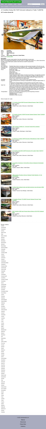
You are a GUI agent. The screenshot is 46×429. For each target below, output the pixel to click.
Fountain (3, 289)
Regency (3, 349)
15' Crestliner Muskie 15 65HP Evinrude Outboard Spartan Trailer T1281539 (28, 114)
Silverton (3, 371)
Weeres (2, 405)
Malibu (2, 324)
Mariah (2, 328)
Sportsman (3, 376)
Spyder (2, 378)
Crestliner (3, 277)
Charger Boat (4, 265)
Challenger (3, 260)
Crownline (3, 281)
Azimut (2, 230)
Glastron (3, 297)
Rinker (2, 351)
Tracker (2, 398)
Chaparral (3, 264)
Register (20, 4)
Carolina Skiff (4, 252)
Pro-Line (3, 343)
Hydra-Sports (4, 309)
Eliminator (3, 287)
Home (2, 4)
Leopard (3, 318)
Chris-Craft (3, 269)
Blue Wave (3, 245)
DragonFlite (3, 284)
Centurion (3, 257)
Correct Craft (4, 276)
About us (23, 419)
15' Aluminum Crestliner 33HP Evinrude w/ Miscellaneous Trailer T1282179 (28, 138)
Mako (2, 326)
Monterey (3, 334)
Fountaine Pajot (4, 291)
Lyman (2, 323)
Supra (2, 391)
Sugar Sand (3, 386)
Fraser (2, 294)
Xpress (2, 410)
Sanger (2, 353)
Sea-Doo (3, 361)
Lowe (2, 319)
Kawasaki (3, 314)
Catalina (3, 255)
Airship (2, 225)
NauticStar (3, 338)
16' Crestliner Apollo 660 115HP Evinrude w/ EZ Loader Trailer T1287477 (27, 151)
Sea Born (3, 359)
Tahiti (2, 393)
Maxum (2, 333)
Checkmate (3, 267)
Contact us (23, 426)
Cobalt (2, 272)
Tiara (2, 396)
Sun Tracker (3, 388)
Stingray (3, 383)
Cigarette (3, 271)
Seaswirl (3, 368)
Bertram (3, 244)
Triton (2, 400)
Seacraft (3, 366)
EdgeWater (3, 286)
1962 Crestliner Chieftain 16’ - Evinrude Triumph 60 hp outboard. (26, 126)
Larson (2, 316)
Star (2, 380)
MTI (2, 336)
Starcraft (3, 381)
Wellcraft (3, 406)
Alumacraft (3, 227)
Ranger (2, 346)
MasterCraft (3, 329)
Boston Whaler (4, 247)
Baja (2, 234)
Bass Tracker (4, 235)
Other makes (4, 341)
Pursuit (2, 344)
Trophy (2, 401)
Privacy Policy (23, 424)
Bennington (3, 242)
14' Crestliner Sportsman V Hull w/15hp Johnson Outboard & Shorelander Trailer (28, 163)
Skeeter (2, 373)
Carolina (3, 250)
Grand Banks (4, 299)
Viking (2, 403)
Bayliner (3, 239)
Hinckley (3, 306)
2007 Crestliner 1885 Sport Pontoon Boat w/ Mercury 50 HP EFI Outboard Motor (28, 212)
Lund (2, 321)
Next (44, 35)
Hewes (2, 304)
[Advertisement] (23, 16)
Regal (2, 348)
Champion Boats (4, 262)
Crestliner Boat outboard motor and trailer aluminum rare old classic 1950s (28, 187)
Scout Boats (3, 358)
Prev (2, 35)
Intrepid (2, 312)
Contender (3, 274)
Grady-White (4, 301)
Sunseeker (3, 390)
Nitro (2, 339)
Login (15, 4)
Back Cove (3, 232)
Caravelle (3, 249)
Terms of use (23, 421)
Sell (6, 4)
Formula (3, 296)
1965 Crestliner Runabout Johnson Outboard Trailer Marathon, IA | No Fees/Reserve (27, 176)
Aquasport (3, 229)
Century (3, 259)
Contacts (10, 4)
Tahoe (2, 395)
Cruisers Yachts (4, 279)
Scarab (2, 354)
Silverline (3, 370)
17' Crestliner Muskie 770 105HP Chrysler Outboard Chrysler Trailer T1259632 (26, 200)
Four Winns (3, 292)
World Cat (3, 408)
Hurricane (3, 307)
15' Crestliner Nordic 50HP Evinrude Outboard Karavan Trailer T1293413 (27, 102)
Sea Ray (3, 365)
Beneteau (3, 240)
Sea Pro (3, 363)
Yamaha (3, 412)
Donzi (2, 282)
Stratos (2, 385)
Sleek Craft (3, 375)
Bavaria (2, 237)
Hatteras (3, 302)
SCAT (2, 356)
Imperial (3, 311)
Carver (2, 254)
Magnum (3, 331)
